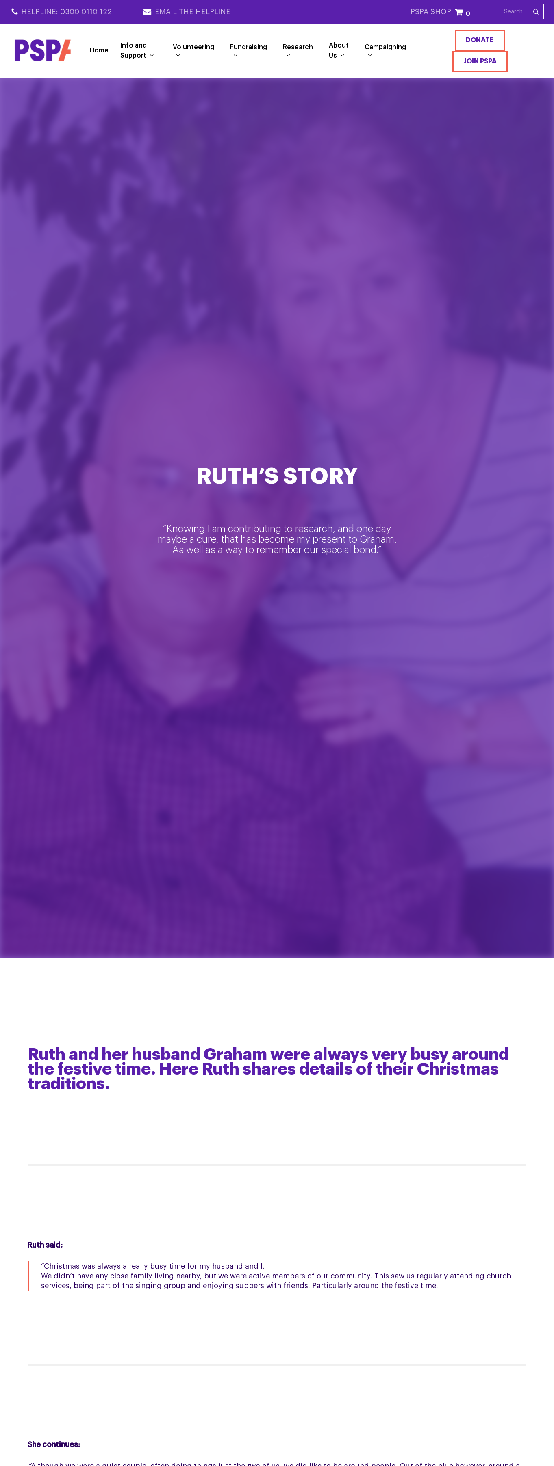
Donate (480, 40)
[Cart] (477, 12)
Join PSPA (480, 61)
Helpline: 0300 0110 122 (66, 11)
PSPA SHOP (431, 11)
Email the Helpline (192, 11)
